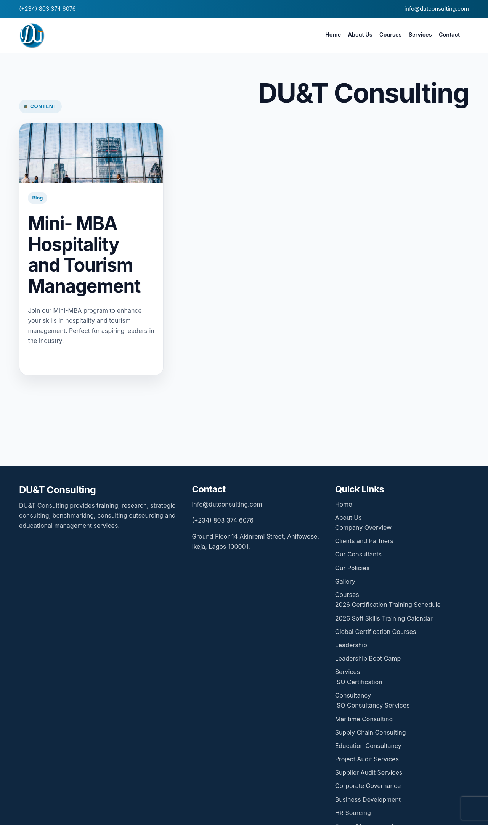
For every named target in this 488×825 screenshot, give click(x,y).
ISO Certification (358, 682)
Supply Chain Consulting (370, 732)
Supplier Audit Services (368, 772)
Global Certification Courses (375, 631)
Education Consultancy (368, 745)
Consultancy (353, 695)
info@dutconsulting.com (437, 8)
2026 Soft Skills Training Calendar (384, 618)
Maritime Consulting (364, 719)
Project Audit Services (367, 759)
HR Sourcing (353, 813)
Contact (449, 34)
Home (333, 34)
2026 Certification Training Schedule (388, 604)
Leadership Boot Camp (368, 658)
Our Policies (352, 568)
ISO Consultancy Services (372, 705)
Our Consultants (358, 554)
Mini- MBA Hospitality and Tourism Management (84, 254)
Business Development (368, 799)
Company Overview (363, 527)
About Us (360, 34)
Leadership (351, 645)
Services (420, 34)
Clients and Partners (364, 541)
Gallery (345, 581)
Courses (390, 34)
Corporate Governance (368, 786)
